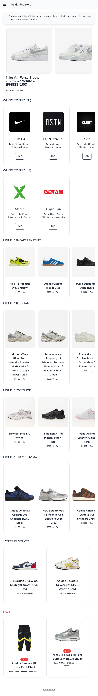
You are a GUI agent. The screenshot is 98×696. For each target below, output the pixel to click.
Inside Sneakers (21, 5)
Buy (20, 156)
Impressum (49, 689)
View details (28, 593)
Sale (6, 612)
